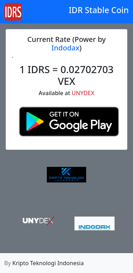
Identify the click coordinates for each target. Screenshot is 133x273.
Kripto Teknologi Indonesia (48, 263)
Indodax (65, 48)
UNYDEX (83, 93)
